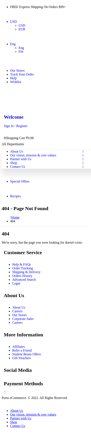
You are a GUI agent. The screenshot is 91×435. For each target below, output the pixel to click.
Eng (13, 44)
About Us (16, 151)
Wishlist (15, 82)
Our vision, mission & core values (33, 155)
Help (13, 78)
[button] (4, 403)
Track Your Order (22, 74)
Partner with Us (20, 159)
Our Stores (17, 70)
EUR (22, 29)
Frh (21, 51)
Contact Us (17, 166)
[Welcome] (45, 121)
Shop (13, 163)
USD (13, 21)
